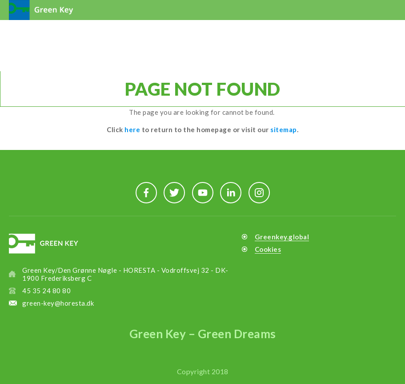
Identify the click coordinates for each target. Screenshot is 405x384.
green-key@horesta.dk (58, 303)
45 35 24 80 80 (46, 291)
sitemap (283, 129)
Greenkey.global (282, 237)
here (132, 129)
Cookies (268, 249)
